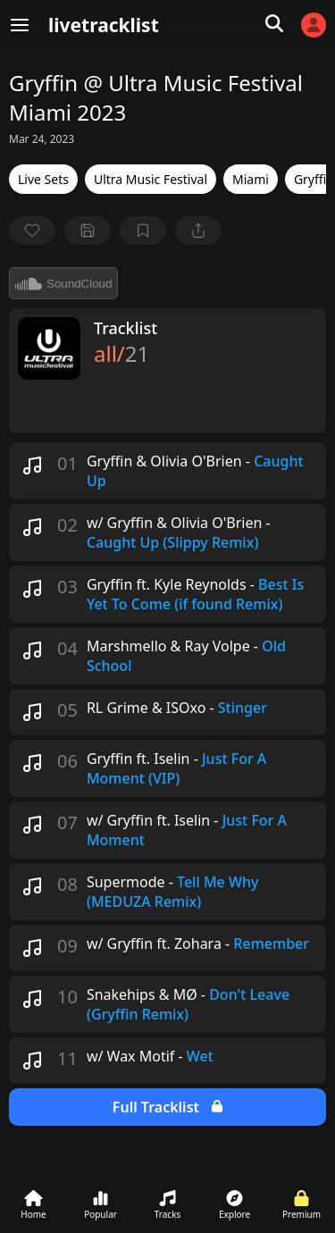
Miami (250, 179)
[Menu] (19, 25)
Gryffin (314, 179)
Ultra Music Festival (150, 179)
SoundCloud (63, 283)
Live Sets (43, 179)
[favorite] (32, 230)
